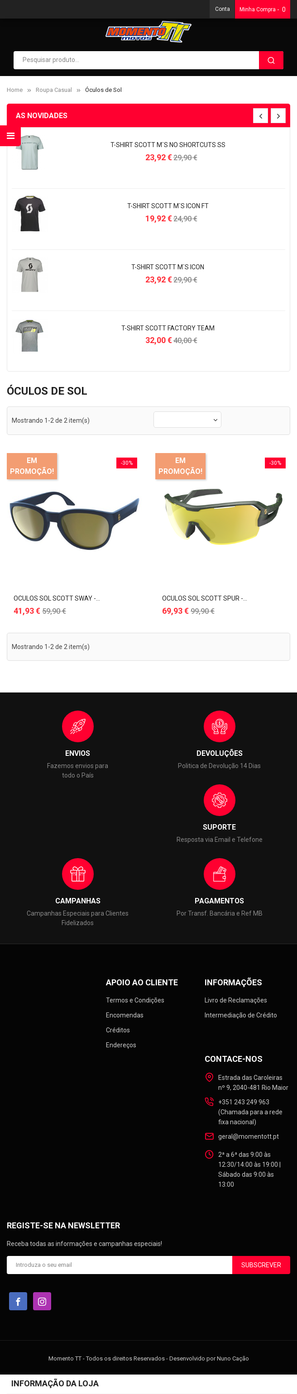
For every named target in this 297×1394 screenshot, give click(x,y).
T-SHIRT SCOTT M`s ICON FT (168, 206)
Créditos (118, 1030)
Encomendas (125, 1015)
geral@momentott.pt (248, 1136)
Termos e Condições (135, 1000)
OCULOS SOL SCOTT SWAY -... (57, 598)
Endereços (121, 1045)
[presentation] (260, 115)
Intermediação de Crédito (241, 1015)
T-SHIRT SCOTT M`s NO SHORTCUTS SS (167, 144)
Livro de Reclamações (236, 1000)
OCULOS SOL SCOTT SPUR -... (204, 598)
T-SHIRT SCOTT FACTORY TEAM (168, 328)
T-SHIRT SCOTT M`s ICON (167, 267)
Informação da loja (55, 1383)
